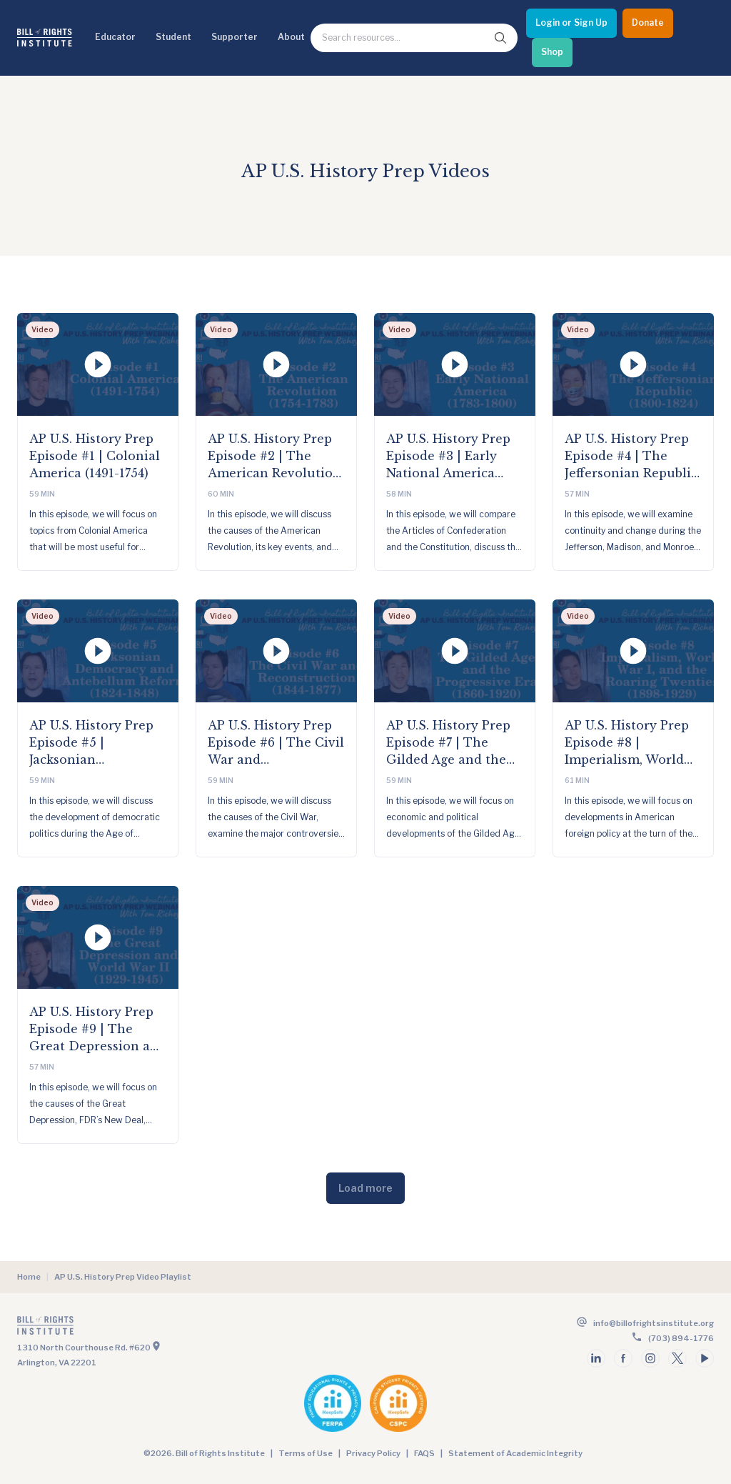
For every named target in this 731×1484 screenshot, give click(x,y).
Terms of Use (305, 1453)
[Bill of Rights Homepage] (44, 37)
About (291, 36)
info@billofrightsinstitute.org (653, 1323)
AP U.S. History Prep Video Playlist (122, 1277)
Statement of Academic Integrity (515, 1453)
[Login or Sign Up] (571, 23)
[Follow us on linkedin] (596, 1358)
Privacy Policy (373, 1453)
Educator (115, 36)
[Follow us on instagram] (650, 1358)
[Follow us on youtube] (704, 1358)
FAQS (424, 1453)
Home (29, 1277)
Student (173, 36)
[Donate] (647, 23)
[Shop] (552, 52)
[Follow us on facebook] (623, 1358)
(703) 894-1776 (681, 1338)
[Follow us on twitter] (677, 1358)
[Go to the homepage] (190, 1328)
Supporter (234, 36)
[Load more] (365, 1188)
